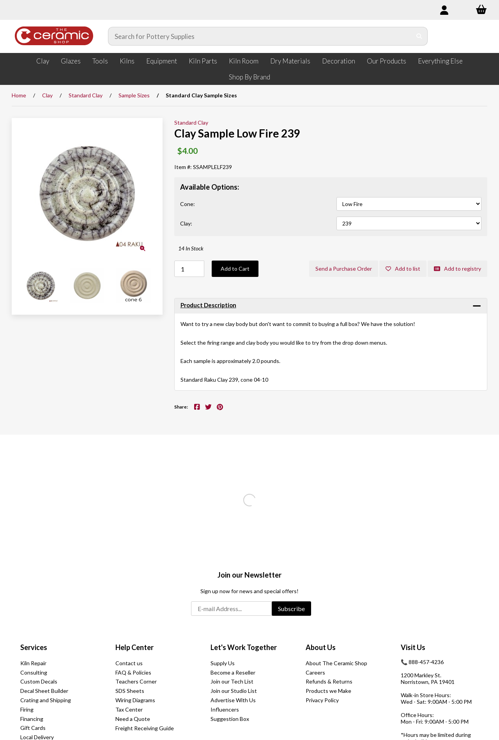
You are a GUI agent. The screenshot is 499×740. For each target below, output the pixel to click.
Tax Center (129, 709)
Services (33, 647)
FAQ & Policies (133, 672)
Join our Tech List (232, 681)
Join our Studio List (234, 690)
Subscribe (291, 608)
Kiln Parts (203, 61)
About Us (321, 647)
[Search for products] (260, 36)
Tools (100, 61)
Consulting (33, 672)
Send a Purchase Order (343, 268)
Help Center (134, 647)
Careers (315, 672)
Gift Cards (33, 727)
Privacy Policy (322, 700)
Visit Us (413, 647)
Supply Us (223, 663)
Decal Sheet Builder (44, 690)
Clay (42, 61)
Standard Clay (86, 95)
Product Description (208, 304)
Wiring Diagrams (135, 700)
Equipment (161, 61)
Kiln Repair (33, 663)
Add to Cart (235, 268)
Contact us (129, 663)
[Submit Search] (419, 36)
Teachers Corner (136, 681)
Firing (27, 709)
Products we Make (328, 690)
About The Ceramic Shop (336, 663)
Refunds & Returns (329, 681)
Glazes (71, 61)
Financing (31, 718)
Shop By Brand (249, 77)
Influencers (225, 709)
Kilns (127, 61)
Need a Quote (132, 718)
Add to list (403, 268)
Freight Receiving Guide (144, 728)
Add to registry (457, 268)
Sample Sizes (134, 95)
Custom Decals (38, 681)
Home (19, 95)
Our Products (386, 61)
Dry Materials (290, 61)
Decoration (338, 61)
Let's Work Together (244, 647)
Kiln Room (243, 61)
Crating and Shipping (45, 700)
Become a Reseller (233, 672)
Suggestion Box (230, 718)
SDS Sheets (129, 690)
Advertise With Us (233, 700)
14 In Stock (190, 248)
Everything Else (440, 61)
